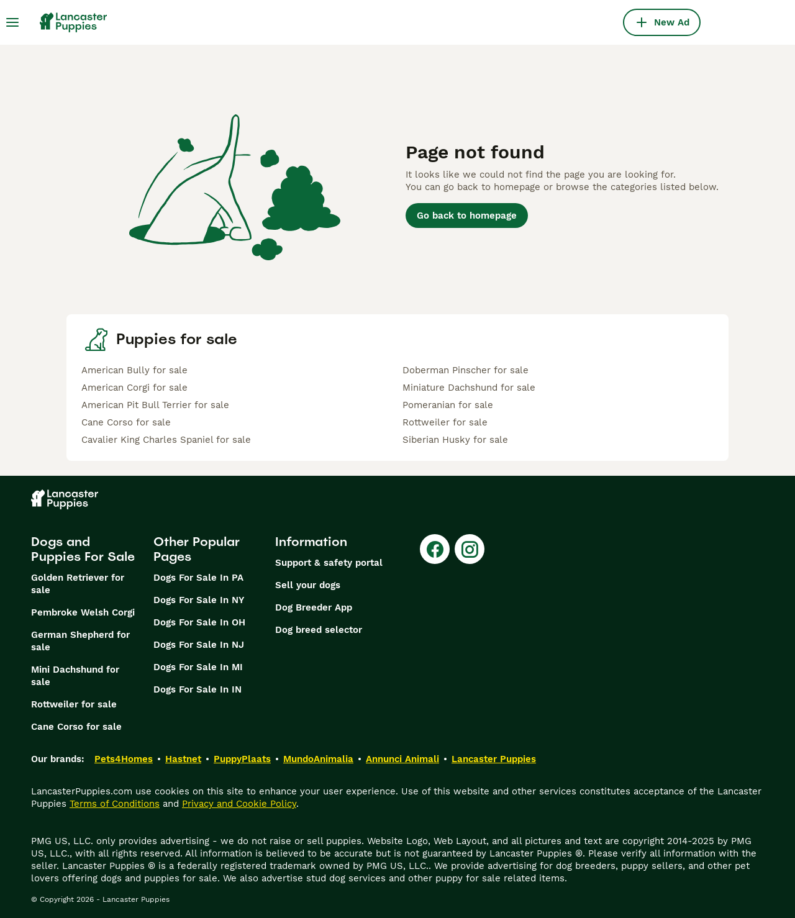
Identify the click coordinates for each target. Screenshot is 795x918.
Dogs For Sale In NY (198, 600)
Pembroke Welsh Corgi (83, 612)
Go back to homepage (467, 215)
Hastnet (183, 759)
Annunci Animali (402, 759)
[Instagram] (469, 549)
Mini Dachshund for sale (75, 676)
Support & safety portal (329, 562)
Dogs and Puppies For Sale (83, 549)
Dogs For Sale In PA (198, 577)
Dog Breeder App (313, 607)
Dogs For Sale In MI (198, 667)
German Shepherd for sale (80, 641)
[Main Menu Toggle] (12, 22)
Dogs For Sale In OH (199, 622)
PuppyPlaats (242, 759)
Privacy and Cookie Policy (239, 803)
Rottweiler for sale (445, 422)
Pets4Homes (123, 759)
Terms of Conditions (115, 803)
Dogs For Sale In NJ (198, 644)
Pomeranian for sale (447, 405)
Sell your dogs (307, 585)
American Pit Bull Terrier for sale (155, 405)
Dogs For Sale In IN (197, 689)
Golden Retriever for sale (77, 584)
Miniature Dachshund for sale (468, 387)
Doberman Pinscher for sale (465, 370)
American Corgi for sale (134, 387)
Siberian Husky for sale (455, 439)
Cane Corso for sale (126, 422)
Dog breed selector (318, 629)
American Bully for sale (134, 370)
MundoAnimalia (318, 759)
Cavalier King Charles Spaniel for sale (166, 439)
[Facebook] (435, 549)
